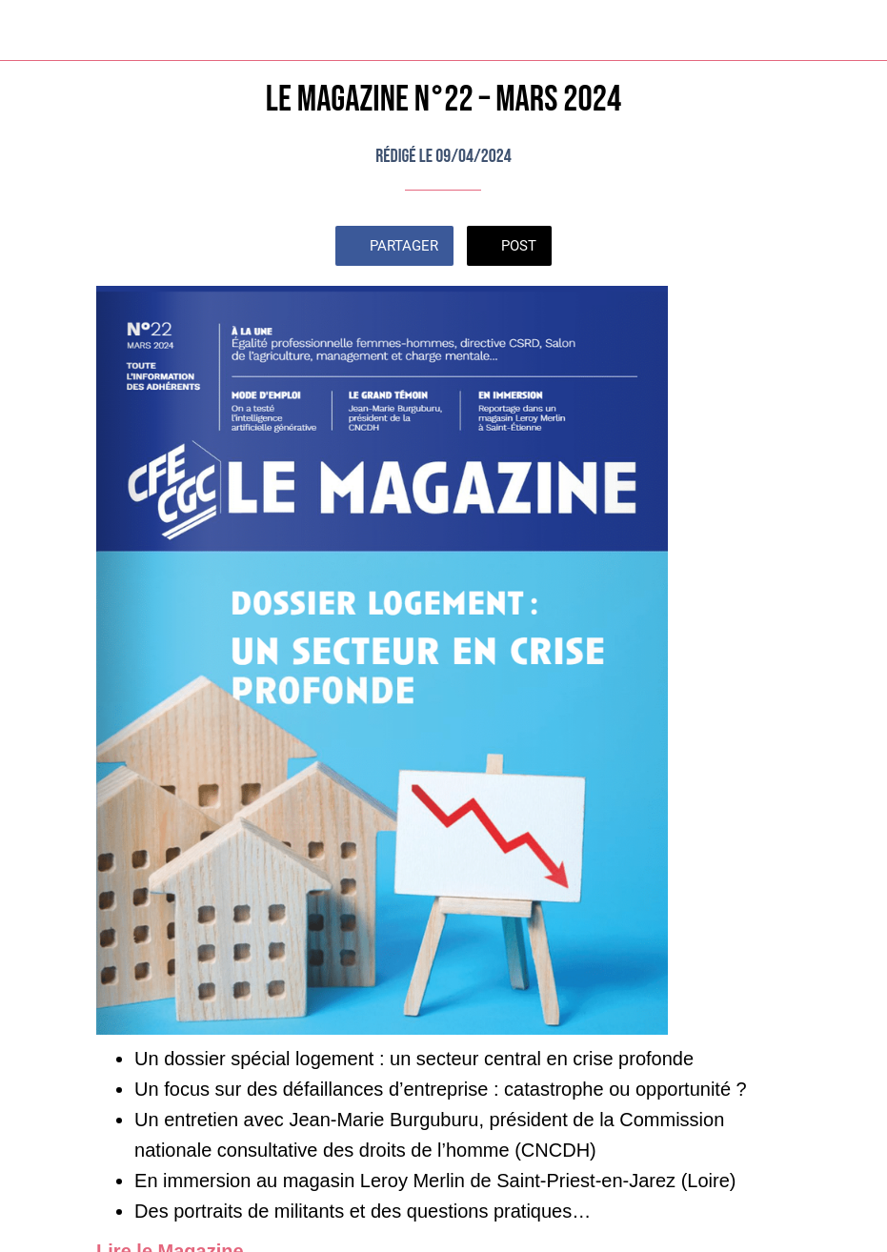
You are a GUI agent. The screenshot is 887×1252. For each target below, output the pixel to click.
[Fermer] (30, 30)
